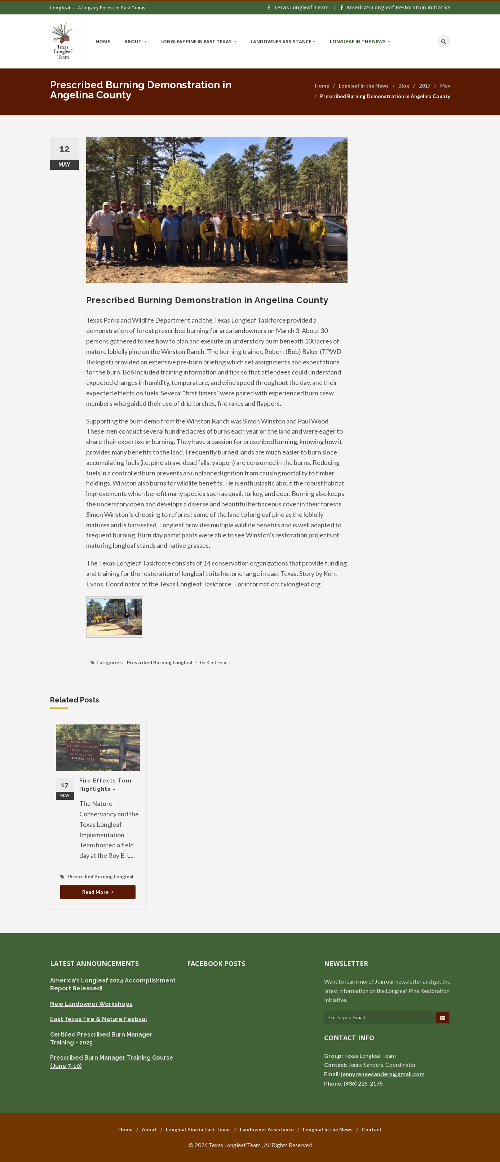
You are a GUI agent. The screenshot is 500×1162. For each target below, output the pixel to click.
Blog (403, 86)
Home (103, 41)
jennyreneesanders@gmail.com (383, 1073)
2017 (424, 86)
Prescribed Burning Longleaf (160, 662)
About (149, 1129)
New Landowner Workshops (91, 1004)
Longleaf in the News (364, 86)
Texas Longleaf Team (298, 7)
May (445, 86)
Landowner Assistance (267, 1129)
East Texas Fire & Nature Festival (98, 1019)
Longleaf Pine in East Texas (198, 1129)
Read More (97, 892)
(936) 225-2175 (363, 1083)
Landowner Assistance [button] (283, 41)
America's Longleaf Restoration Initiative (395, 7)
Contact (372, 1129)
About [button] (135, 41)
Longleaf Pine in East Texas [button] (198, 41)
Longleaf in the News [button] (360, 41)
